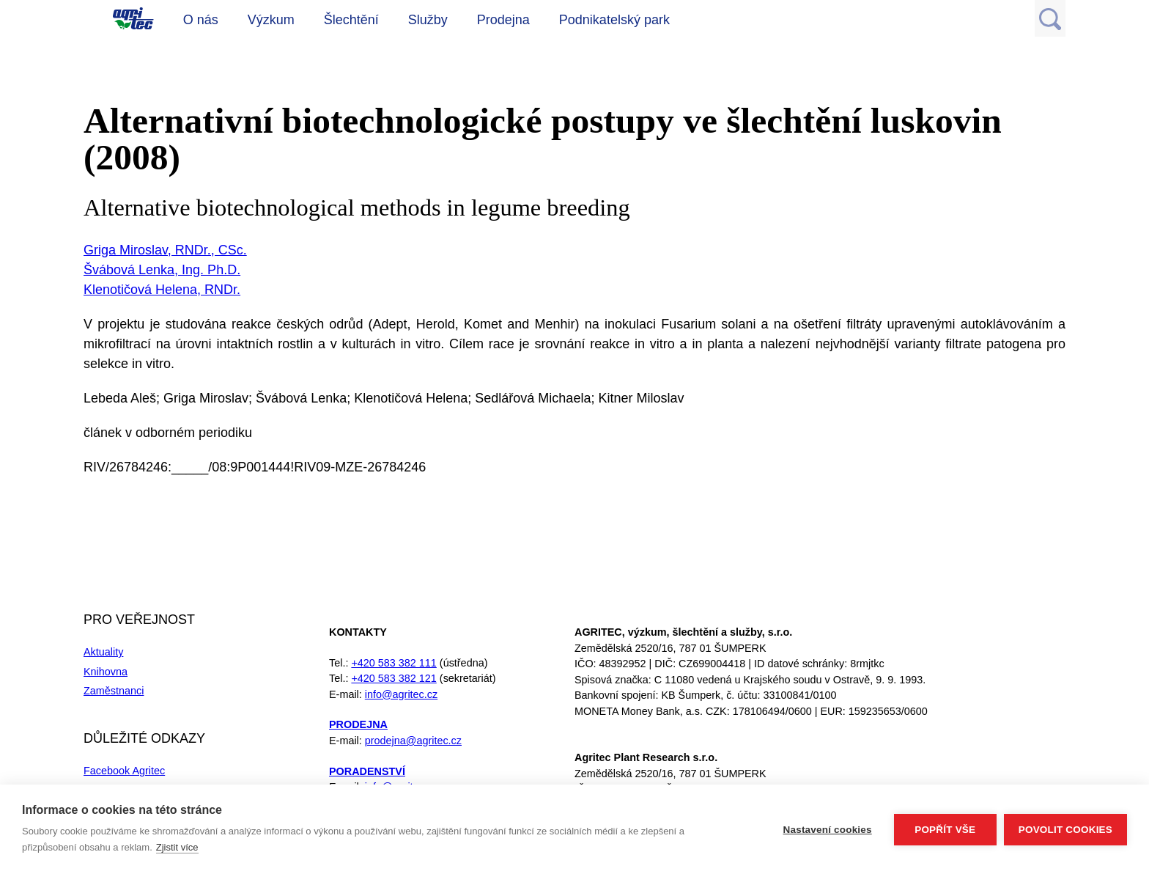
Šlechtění (351, 19)
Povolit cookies (1065, 829)
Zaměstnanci (114, 691)
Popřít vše (945, 829)
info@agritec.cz (401, 694)
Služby (428, 19)
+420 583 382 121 (393, 678)
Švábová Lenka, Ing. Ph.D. (162, 269)
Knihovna (106, 671)
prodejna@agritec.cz (413, 740)
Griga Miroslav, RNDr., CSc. (165, 250)
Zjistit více (177, 847)
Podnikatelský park (614, 19)
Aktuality (103, 652)
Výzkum (271, 19)
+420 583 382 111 (393, 663)
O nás (200, 19)
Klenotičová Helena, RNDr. (162, 289)
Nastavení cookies (827, 829)
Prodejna (503, 19)
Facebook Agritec (124, 770)
